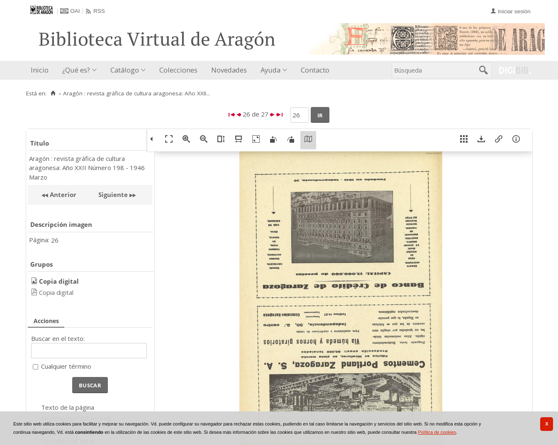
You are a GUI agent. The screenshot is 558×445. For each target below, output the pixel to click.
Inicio (40, 70)
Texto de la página (67, 407)
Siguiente (113, 194)
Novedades (229, 70)
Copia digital (56, 292)
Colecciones (178, 70)
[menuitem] (41, 70)
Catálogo (124, 70)
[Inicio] (53, 93)
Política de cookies (437, 432)
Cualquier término (66, 366)
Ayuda (270, 70)
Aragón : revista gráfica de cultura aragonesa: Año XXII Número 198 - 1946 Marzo (87, 167)
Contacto (315, 70)
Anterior (62, 194)
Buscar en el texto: (58, 338)
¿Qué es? (76, 70)
